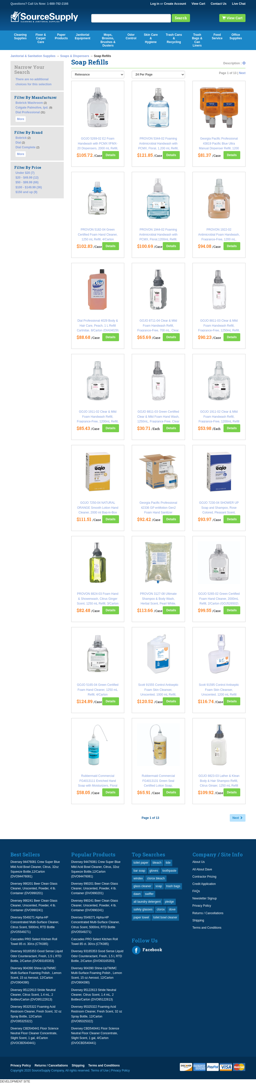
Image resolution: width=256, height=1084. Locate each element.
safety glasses (143, 909)
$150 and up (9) (26, 192)
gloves (154, 870)
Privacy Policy (201, 905)
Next (242, 73)
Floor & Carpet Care (41, 38)
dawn (137, 894)
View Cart (198, 4)
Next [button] (237, 818)
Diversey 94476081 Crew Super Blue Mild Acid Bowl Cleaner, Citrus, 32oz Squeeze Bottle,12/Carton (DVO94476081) (35, 869)
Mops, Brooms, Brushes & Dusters (108, 40)
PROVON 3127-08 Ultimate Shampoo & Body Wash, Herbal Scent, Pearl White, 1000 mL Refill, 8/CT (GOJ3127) (158, 603)
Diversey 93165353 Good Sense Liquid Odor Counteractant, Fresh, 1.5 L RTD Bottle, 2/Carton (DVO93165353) (36, 955)
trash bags (173, 886)
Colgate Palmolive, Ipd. (32, 107)
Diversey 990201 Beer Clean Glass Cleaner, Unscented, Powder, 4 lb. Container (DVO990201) (33, 888)
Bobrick (21, 138)
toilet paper (141, 862)
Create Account (175, 4)
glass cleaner (142, 886)
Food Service (217, 36)
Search (181, 18)
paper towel (141, 917)
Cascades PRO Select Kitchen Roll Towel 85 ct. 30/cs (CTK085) (33, 941)
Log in (154, 4)
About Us (198, 862)
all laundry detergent (147, 901)
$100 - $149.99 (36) (29, 187)
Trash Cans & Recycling (174, 38)
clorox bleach (156, 878)
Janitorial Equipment (82, 36)
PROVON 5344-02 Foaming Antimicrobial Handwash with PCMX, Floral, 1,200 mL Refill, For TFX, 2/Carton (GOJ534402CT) (158, 148)
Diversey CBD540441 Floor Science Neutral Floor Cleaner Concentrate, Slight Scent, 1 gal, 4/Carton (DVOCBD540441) (34, 1036)
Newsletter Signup (204, 898)
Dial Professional (28, 112)
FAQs (196, 891)
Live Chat (239, 4)
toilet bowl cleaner (165, 917)
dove (172, 909)
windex (138, 878)
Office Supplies (236, 36)
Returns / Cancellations (208, 913)
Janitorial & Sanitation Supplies (33, 56)
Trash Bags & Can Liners (197, 40)
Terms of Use (100, 1070)
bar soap (139, 870)
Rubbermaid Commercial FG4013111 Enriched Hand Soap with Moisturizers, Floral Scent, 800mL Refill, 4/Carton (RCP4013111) (97, 785)
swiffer (149, 894)
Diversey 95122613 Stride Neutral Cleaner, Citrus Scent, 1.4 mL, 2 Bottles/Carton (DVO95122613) (33, 994)
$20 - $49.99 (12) (27, 177)
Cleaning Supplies (20, 36)
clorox (161, 909)
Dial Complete (26, 147)
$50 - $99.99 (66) (27, 182)
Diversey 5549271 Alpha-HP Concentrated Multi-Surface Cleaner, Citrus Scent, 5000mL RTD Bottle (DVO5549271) (34, 925)
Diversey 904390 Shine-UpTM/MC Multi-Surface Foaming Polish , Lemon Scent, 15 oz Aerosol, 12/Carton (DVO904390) (35, 975)
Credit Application (204, 884)
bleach (156, 862)
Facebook (147, 950)
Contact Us (218, 4)
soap (159, 886)
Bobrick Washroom (29, 103)
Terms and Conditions (207, 927)
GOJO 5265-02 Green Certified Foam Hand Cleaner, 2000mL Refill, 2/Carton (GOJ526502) (219, 598)
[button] (244, 63)
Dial (18, 142)
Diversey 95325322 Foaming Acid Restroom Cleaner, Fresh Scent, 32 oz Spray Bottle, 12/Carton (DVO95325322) (36, 1014)
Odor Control (131, 36)
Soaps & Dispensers (74, 56)
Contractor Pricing (204, 876)
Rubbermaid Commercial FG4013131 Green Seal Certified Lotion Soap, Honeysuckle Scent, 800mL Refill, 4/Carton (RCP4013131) (158, 785)
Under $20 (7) (25, 173)
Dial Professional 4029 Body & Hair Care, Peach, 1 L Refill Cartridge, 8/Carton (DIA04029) (97, 325)
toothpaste (169, 870)
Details (111, 155)
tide (168, 862)
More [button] (20, 119)
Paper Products (61, 36)
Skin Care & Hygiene (151, 38)
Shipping (198, 920)
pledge (169, 901)
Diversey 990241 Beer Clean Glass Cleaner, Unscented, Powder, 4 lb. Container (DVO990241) (33, 905)
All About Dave (202, 869)
